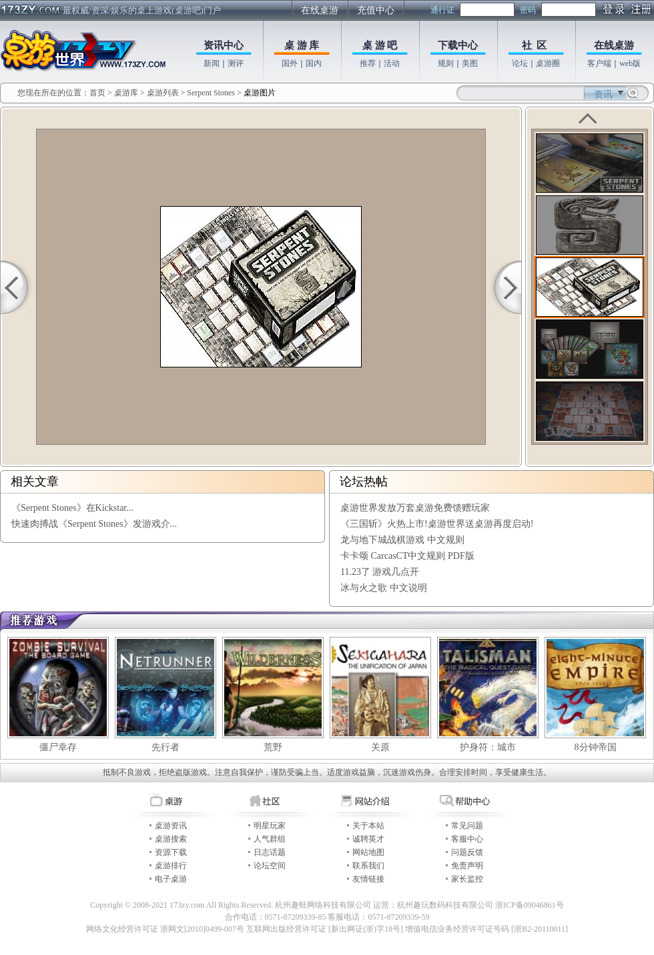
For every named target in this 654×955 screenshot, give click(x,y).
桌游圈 (548, 63)
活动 (392, 63)
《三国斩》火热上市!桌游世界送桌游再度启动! (436, 524)
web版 (630, 63)
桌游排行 (171, 865)
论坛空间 (270, 865)
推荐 (368, 63)
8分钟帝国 (596, 747)
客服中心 (467, 839)
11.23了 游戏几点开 (379, 572)
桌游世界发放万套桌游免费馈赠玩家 (415, 508)
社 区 (534, 45)
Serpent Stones (211, 92)
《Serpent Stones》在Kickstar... (72, 508)
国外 (290, 63)
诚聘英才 (368, 839)
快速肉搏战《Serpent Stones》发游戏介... (94, 524)
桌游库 (127, 92)
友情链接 (368, 879)
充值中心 (375, 10)
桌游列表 (163, 92)
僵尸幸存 (58, 747)
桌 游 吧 (380, 45)
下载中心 (458, 45)
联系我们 (368, 865)
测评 (236, 63)
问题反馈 (467, 852)
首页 (97, 92)
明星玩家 (270, 825)
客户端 (599, 63)
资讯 (603, 94)
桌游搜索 (171, 839)
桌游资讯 (171, 825)
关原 (380, 747)
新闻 (212, 63)
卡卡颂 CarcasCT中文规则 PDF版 (407, 556)
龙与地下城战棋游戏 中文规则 (402, 540)
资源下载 (171, 852)
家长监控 (467, 879)
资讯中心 (224, 45)
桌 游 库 (302, 45)
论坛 (520, 63)
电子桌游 (171, 879)
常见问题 (467, 825)
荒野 (273, 747)
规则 (446, 63)
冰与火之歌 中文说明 (383, 588)
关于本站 (368, 825)
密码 (528, 10)
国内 (314, 63)
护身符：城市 (488, 747)
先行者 (165, 747)
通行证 (442, 10)
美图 (470, 63)
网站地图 (368, 852)
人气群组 (270, 839)
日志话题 (270, 852)
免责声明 (467, 865)
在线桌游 (319, 10)
